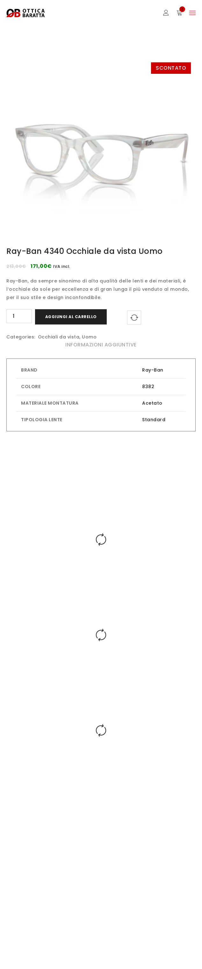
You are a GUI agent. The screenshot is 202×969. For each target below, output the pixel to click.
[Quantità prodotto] (19, 316)
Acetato (152, 403)
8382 (148, 386)
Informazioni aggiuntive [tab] (101, 344)
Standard (153, 419)
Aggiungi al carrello (71, 316)
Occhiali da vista (59, 337)
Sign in (166, 12)
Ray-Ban (152, 370)
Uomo (89, 337)
